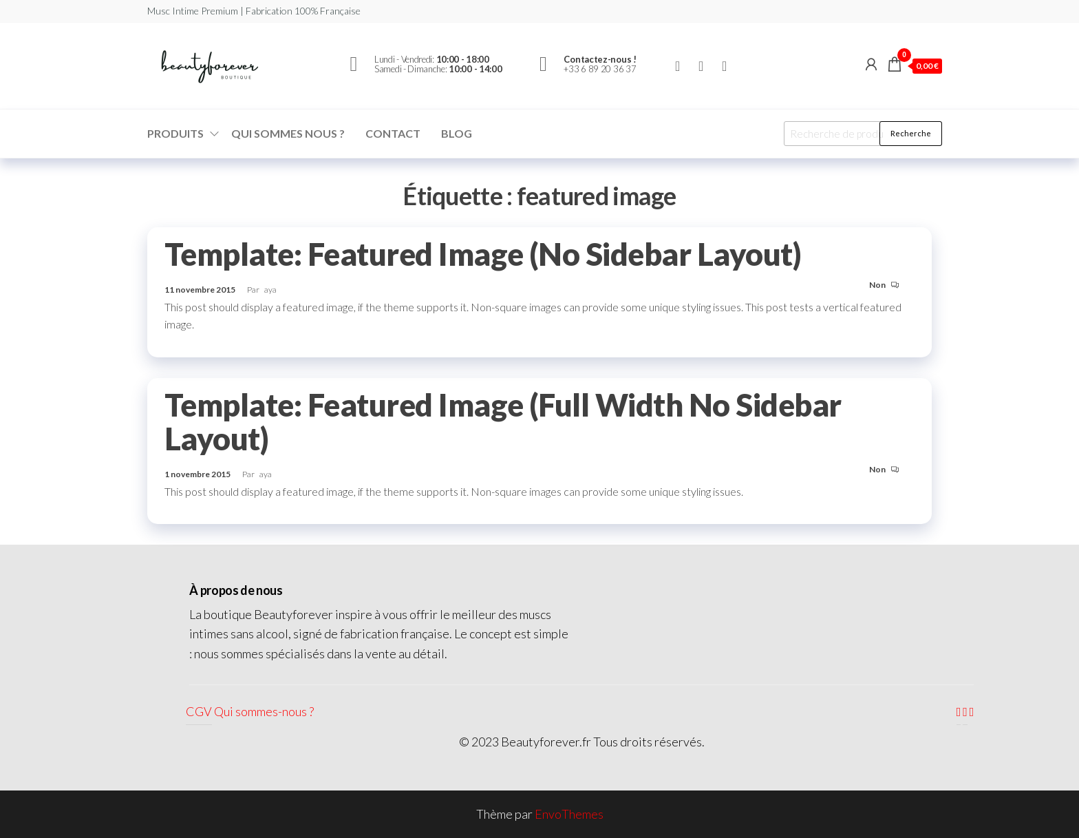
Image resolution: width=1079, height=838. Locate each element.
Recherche (910, 133)
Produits (175, 133)
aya (270, 289)
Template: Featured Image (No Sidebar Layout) (482, 254)
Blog (456, 133)
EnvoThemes (569, 813)
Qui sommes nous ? (288, 133)
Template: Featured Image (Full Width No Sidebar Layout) (503, 421)
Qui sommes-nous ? (264, 711)
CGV (199, 711)
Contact (392, 133)
